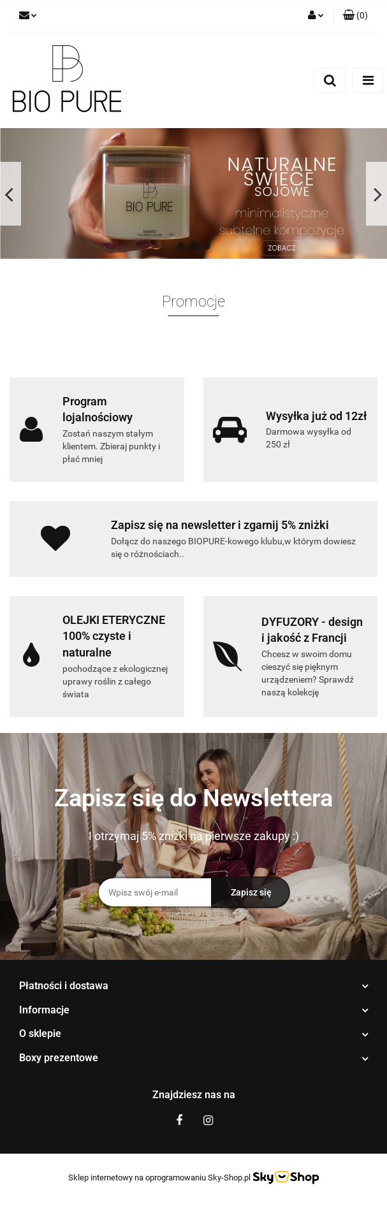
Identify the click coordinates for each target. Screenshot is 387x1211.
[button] (355, 16)
